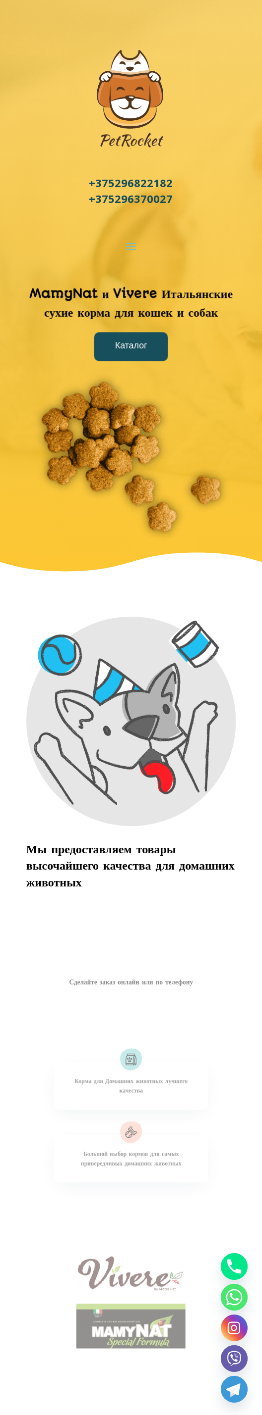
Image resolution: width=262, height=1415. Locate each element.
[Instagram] (234, 1328)
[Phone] (234, 1266)
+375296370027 (131, 198)
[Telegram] (234, 1389)
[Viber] (234, 1358)
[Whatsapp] (234, 1297)
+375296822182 (131, 182)
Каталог (131, 346)
